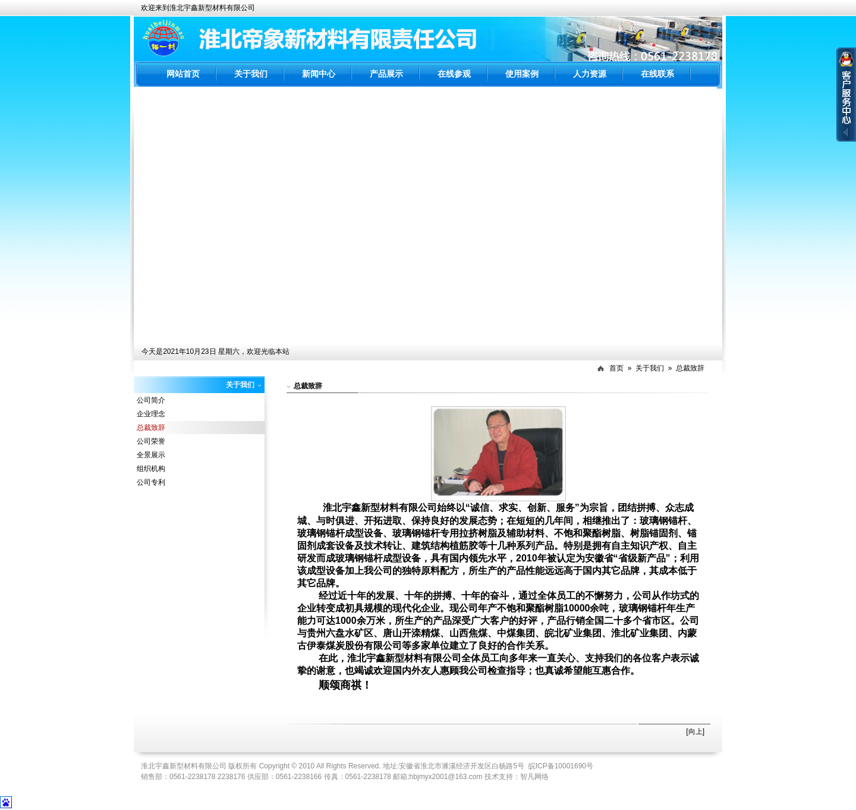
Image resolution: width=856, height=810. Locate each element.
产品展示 (386, 74)
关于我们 (251, 74)
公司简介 (151, 400)
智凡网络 (534, 777)
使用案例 (522, 74)
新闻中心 (318, 74)
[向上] (695, 731)
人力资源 (589, 74)
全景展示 (151, 455)
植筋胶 (463, 546)
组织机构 (151, 468)
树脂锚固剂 (654, 533)
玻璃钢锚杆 (663, 521)
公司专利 (151, 482)
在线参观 (454, 74)
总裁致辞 (690, 368)
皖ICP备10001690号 (560, 766)
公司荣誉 (151, 441)
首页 (616, 368)
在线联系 (657, 74)
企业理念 (151, 414)
